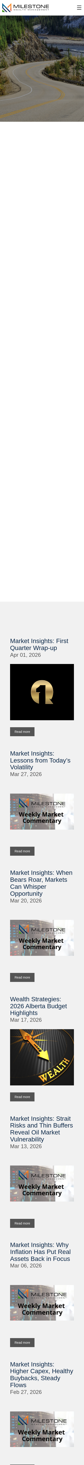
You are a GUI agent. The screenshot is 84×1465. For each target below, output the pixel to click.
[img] (42, 69)
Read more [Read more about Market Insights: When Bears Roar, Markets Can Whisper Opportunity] (22, 977)
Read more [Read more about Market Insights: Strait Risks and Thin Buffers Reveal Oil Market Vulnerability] (22, 1223)
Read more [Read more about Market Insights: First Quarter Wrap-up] (22, 732)
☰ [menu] (79, 8)
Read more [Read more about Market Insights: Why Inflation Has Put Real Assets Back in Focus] (22, 1342)
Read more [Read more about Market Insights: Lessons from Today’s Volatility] (22, 851)
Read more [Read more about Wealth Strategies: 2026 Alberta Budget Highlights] (22, 1097)
